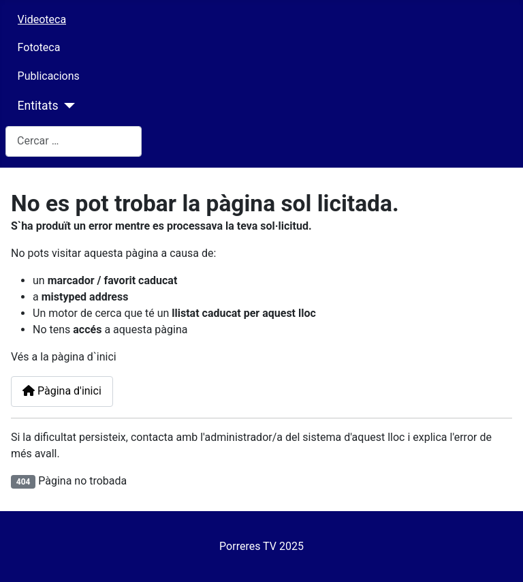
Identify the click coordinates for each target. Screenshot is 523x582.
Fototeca (39, 47)
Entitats (38, 105)
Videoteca (42, 19)
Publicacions (49, 76)
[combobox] (73, 141)
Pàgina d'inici (61, 390)
